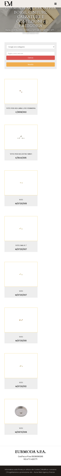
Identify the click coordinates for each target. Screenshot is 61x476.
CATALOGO (17, 30)
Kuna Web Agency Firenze (44, 472)
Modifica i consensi (48, 469)
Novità (30, 64)
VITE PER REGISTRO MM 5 (21, 154)
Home (8, 30)
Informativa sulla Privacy (14, 469)
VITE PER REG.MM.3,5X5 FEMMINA (21, 108)
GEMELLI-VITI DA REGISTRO (36, 30)
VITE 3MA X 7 (21, 245)
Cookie (37, 469)
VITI (21, 200)
